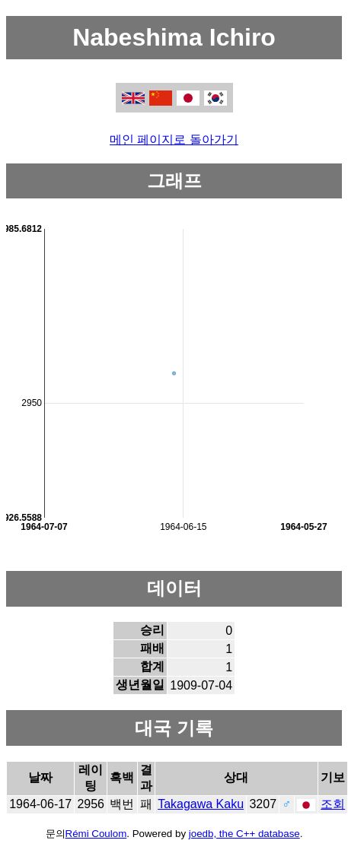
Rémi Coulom (96, 833)
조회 (333, 804)
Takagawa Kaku (201, 804)
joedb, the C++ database (244, 833)
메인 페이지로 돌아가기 (174, 139)
